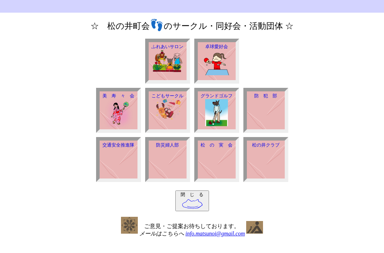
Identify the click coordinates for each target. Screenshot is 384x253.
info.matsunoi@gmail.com (215, 233)
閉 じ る (192, 200)
